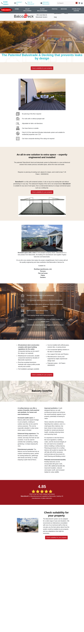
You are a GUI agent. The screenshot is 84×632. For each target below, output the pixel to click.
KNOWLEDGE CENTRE (76, 9)
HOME (17, 9)
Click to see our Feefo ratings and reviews (42, 494)
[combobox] (67, 3)
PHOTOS (54, 9)
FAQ (55, 17)
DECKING (64, 9)
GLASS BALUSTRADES (42, 9)
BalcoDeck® (58, 13)
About (66, 13)
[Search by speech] (75, 3)
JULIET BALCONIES (27, 9)
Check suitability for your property (42, 68)
